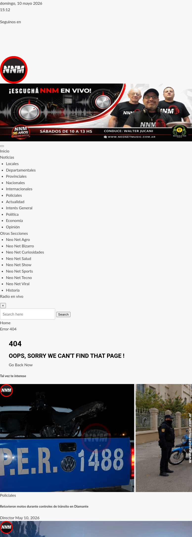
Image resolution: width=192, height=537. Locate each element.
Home (5, 322)
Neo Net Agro (18, 239)
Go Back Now (21, 364)
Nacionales (15, 182)
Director (7, 517)
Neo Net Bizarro (20, 245)
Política (12, 214)
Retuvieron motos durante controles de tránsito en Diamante (44, 506)
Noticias (7, 157)
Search (63, 314)
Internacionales (19, 188)
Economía (14, 220)
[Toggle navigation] (2, 146)
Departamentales (21, 170)
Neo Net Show (18, 264)
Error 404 (8, 328)
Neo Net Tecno (19, 277)
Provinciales (16, 176)
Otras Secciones (14, 233)
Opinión (13, 226)
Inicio (4, 151)
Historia (13, 290)
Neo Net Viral (17, 283)
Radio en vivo (11, 296)
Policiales (14, 195)
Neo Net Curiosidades (25, 252)
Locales (12, 163)
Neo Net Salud (18, 258)
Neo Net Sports (19, 271)
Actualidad (15, 201)
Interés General (19, 207)
